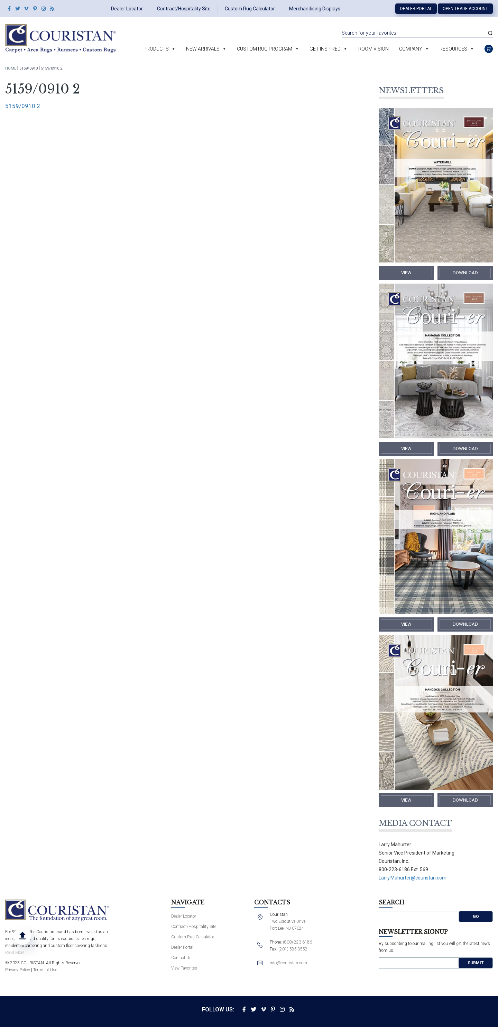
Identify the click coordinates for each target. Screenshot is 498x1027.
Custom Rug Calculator (250, 8)
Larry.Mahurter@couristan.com (412, 878)
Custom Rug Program (264, 49)
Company (410, 49)
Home (10, 68)
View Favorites (184, 968)
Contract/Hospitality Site (184, 8)
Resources (453, 49)
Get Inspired (325, 49)
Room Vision (373, 49)
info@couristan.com (288, 963)
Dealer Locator (127, 8)
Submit (476, 963)
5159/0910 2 (22, 105)
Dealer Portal (416, 8)
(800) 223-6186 (297, 942)
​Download (465, 272)
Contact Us (181, 957)
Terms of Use (45, 969)
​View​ (406, 272)
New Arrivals (203, 49)
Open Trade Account (465, 8)
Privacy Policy (17, 969)
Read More (14, 952)
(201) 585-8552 (292, 949)
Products (156, 49)
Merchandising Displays (314, 8)
